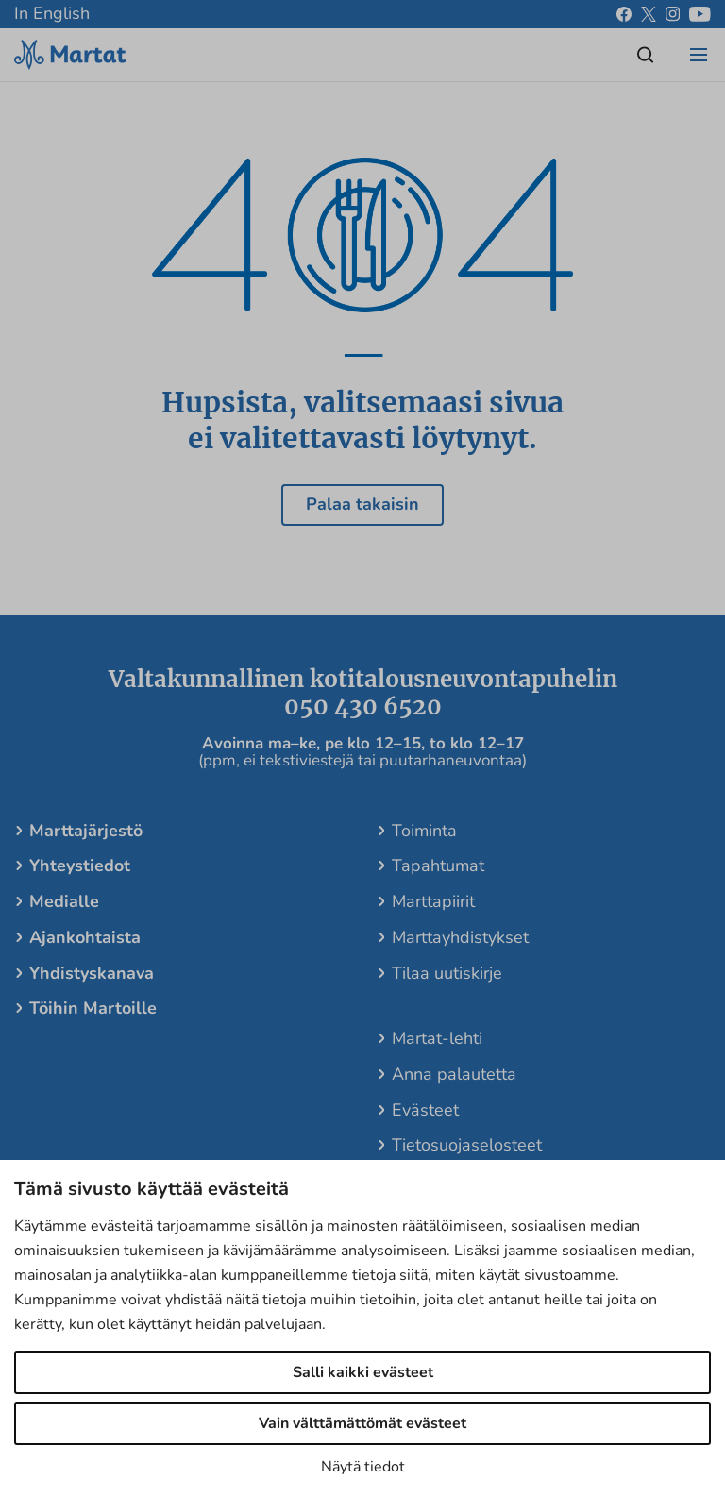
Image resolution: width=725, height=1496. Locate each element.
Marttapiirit (433, 901)
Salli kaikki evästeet (363, 1372)
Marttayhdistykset (460, 937)
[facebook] (624, 14)
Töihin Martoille (93, 1008)
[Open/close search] (645, 54)
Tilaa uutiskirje (447, 973)
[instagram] (673, 14)
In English (52, 13)
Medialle (64, 901)
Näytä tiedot (363, 1466)
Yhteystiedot (79, 865)
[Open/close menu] (698, 54)
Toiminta (424, 830)
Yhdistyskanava (91, 973)
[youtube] (700, 14)
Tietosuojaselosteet (467, 1145)
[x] (648, 14)
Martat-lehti (437, 1038)
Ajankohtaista (85, 937)
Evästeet (425, 1110)
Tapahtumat (438, 865)
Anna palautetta (454, 1074)
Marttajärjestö (86, 830)
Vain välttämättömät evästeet (362, 1423)
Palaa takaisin (362, 504)
